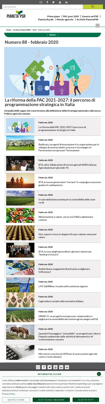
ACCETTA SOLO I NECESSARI (51, 400)
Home (9, 30)
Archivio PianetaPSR (22, 30)
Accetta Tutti (86, 400)
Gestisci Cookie (16, 400)
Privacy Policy (8, 394)
